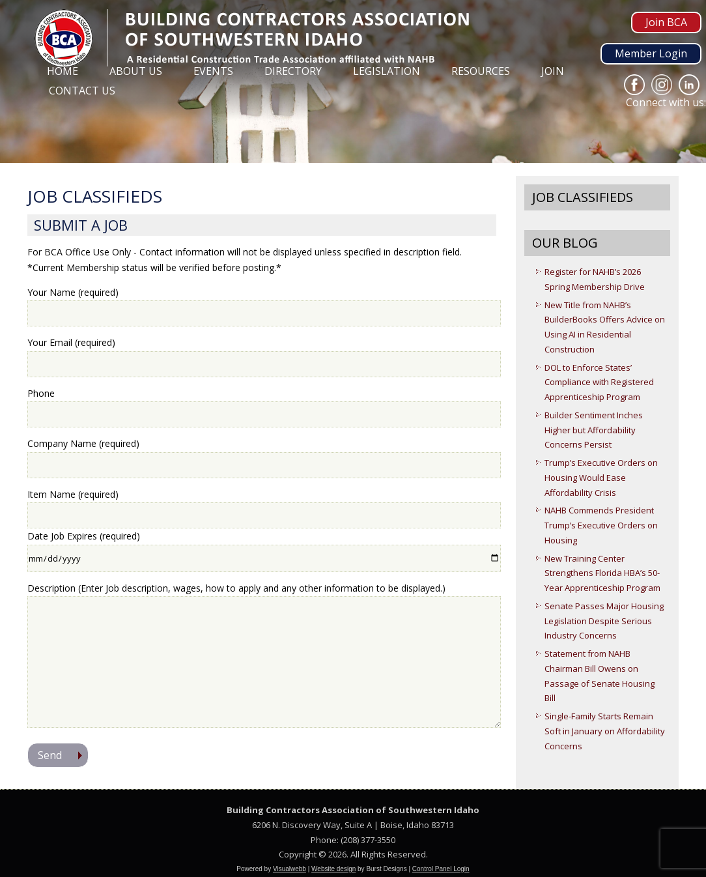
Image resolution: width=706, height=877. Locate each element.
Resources (480, 71)
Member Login (651, 53)
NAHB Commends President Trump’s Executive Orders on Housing (601, 525)
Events (213, 71)
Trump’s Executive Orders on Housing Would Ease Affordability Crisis (601, 477)
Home (62, 71)
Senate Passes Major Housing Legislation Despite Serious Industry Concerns (604, 621)
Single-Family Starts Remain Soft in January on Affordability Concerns (604, 731)
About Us (135, 71)
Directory (293, 71)
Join (552, 71)
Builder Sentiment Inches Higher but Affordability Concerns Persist (593, 430)
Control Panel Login (441, 868)
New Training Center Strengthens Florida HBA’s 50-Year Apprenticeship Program (602, 573)
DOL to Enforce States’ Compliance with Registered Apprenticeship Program (599, 382)
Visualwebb (289, 868)
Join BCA (666, 22)
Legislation (386, 71)
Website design (333, 868)
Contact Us (82, 90)
